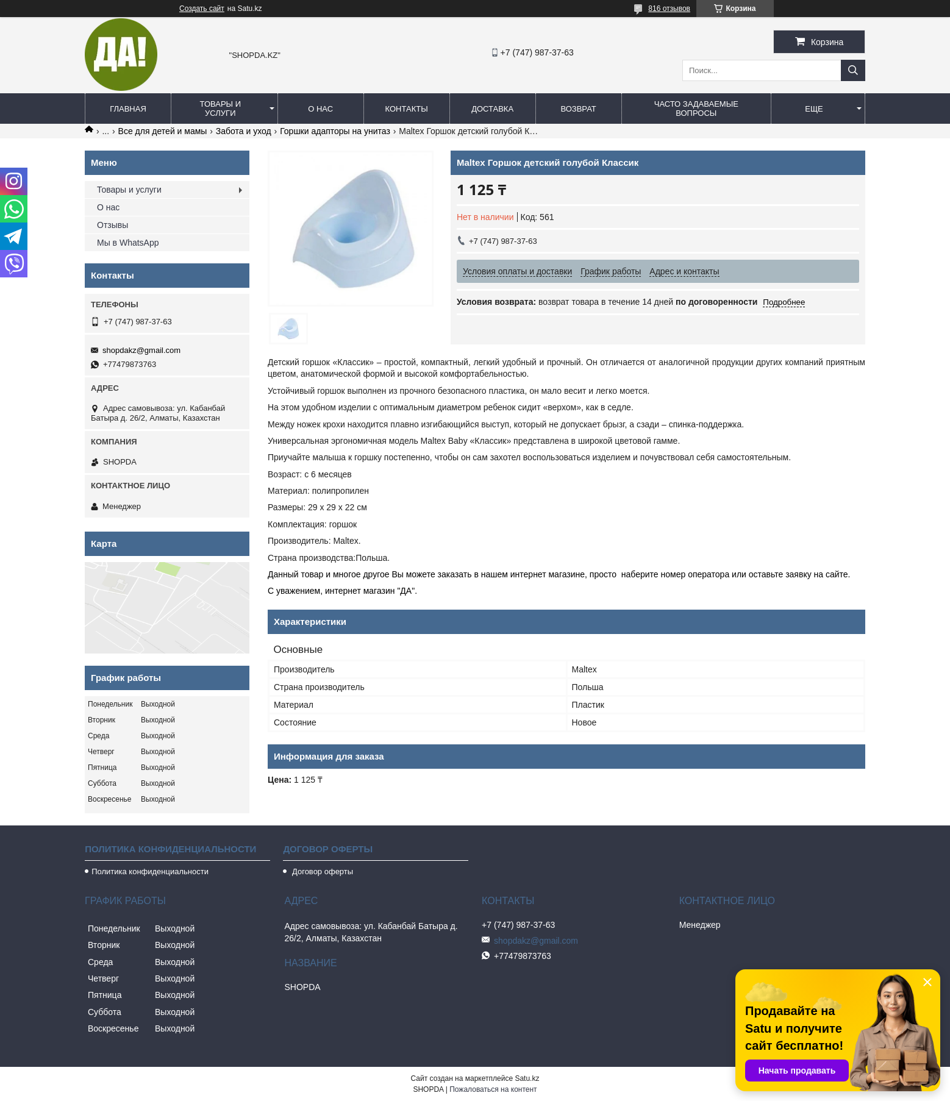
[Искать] (853, 70)
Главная (128, 108)
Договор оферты (321, 871)
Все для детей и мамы (162, 131)
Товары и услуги (220, 108)
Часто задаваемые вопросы (696, 108)
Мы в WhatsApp (128, 243)
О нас (320, 108)
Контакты (406, 108)
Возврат (578, 108)
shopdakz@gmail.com (141, 350)
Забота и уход (243, 131)
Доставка (492, 108)
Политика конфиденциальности (150, 871)
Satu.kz (527, 1078)
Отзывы (112, 225)
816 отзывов (669, 8)
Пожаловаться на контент (493, 1089)
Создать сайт (201, 8)
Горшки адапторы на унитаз (335, 131)
